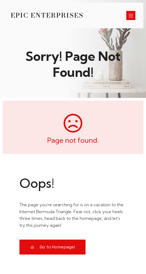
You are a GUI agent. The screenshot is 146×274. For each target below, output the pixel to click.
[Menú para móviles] (130, 15)
